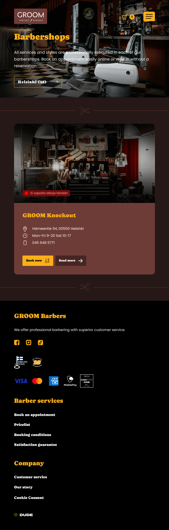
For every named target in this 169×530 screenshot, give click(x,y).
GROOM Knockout (49, 215)
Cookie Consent (29, 497)
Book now (38, 260)
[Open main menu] (149, 16)
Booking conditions (32, 434)
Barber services (39, 400)
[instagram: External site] (28, 344)
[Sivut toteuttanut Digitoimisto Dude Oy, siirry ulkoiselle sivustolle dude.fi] (23, 515)
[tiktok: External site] (40, 345)
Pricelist (22, 424)
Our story (23, 487)
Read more (71, 261)
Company (29, 463)
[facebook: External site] (16, 344)
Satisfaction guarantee (35, 444)
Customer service (30, 477)
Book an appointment (34, 414)
